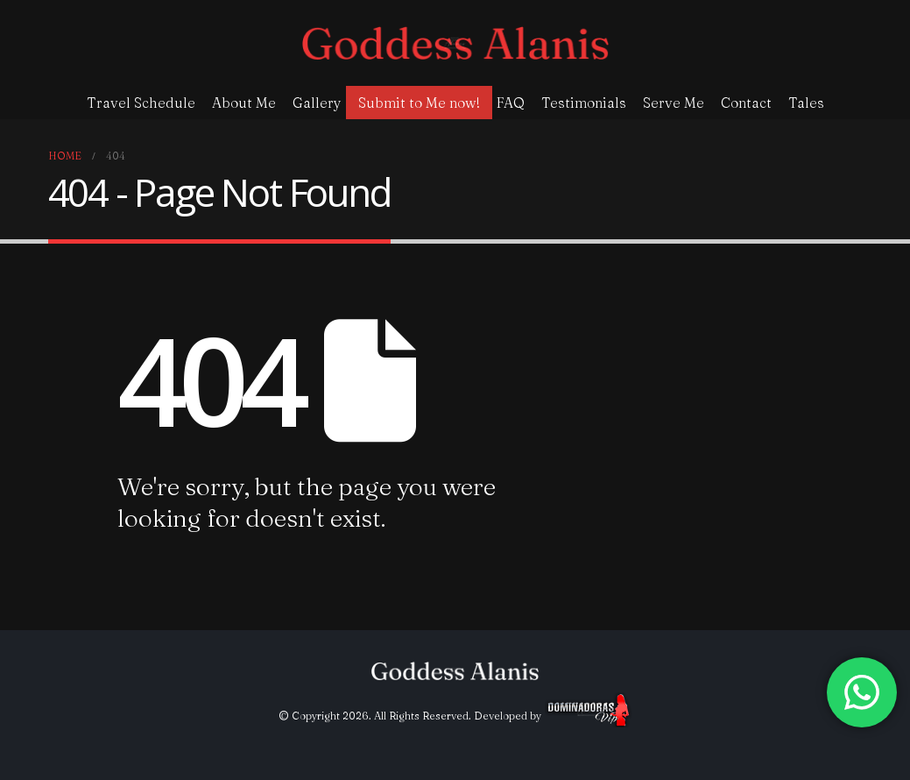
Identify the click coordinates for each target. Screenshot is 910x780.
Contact (746, 102)
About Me (244, 102)
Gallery (317, 102)
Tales (806, 102)
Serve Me (673, 102)
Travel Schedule (141, 102)
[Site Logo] (455, 43)
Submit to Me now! (419, 102)
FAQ (511, 102)
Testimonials (583, 102)
